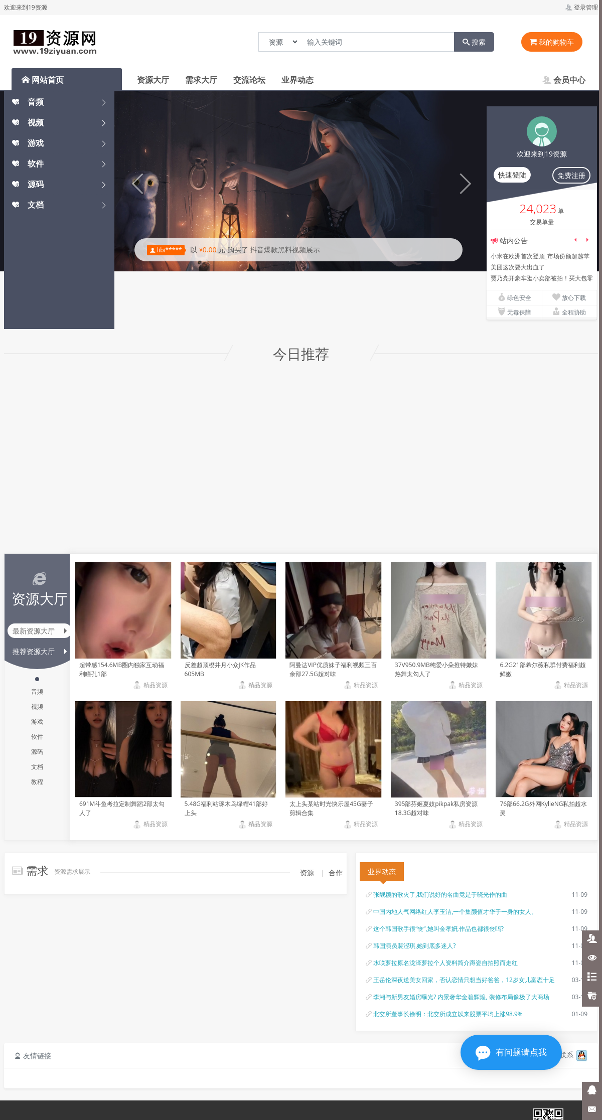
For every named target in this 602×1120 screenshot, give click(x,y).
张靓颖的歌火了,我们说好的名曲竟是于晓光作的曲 (440, 894)
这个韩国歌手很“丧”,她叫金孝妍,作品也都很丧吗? (438, 928)
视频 (28, 122)
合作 (336, 872)
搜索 (474, 42)
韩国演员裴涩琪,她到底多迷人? (414, 945)
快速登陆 (512, 175)
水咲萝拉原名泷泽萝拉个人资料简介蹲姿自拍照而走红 (445, 962)
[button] (134, 181)
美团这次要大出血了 (518, 267)
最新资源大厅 (40, 630)
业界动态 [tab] (382, 871)
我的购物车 (552, 42)
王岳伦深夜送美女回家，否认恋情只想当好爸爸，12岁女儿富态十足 (464, 980)
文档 (28, 204)
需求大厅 (201, 79)
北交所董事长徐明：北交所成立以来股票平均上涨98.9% (448, 1014)
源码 (28, 184)
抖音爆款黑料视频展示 (285, 249)
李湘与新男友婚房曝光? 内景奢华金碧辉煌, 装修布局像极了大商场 (461, 997)
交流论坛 (249, 79)
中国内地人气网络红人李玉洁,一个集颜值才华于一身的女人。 (455, 911)
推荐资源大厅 (40, 651)
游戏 (28, 142)
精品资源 (149, 685)
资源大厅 (153, 79)
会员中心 (563, 79)
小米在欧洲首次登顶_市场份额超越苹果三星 (540, 257)
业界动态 (297, 79)
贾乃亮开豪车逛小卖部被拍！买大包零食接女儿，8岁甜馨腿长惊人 (542, 279)
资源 (307, 872)
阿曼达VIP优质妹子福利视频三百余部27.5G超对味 (333, 669)
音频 (28, 101)
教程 (37, 781)
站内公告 (514, 240)
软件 (28, 163)
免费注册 (571, 175)
